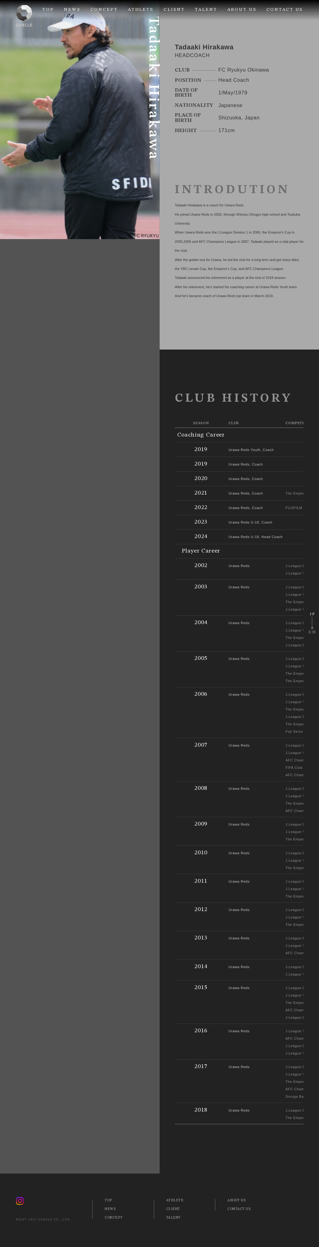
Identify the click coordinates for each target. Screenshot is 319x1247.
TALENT (206, 9)
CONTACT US (285, 9)
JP (312, 614)
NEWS (72, 9)
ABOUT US (242, 9)
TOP (48, 9)
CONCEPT (104, 9)
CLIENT (174, 9)
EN (313, 632)
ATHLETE (141, 9)
